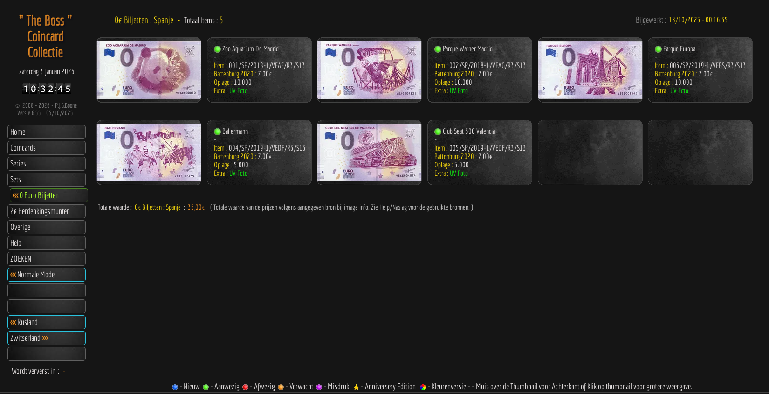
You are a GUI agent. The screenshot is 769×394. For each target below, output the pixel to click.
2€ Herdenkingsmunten (40, 211)
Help (15, 243)
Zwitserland (29, 338)
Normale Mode (32, 274)
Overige (20, 227)
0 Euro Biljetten (36, 195)
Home (17, 132)
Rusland (24, 322)
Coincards (23, 147)
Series (18, 163)
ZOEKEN (20, 258)
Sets (15, 179)
